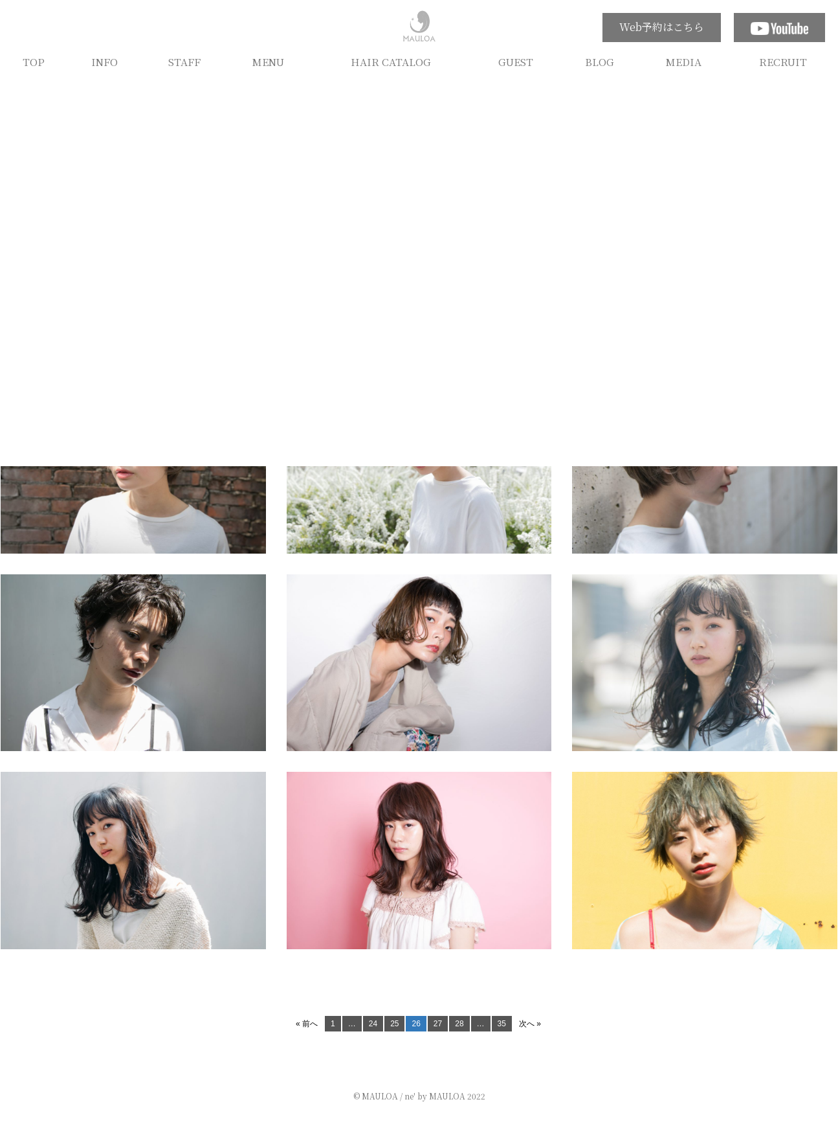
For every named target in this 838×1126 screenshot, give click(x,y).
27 (438, 1023)
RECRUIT (783, 61)
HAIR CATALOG (391, 61)
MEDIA (683, 61)
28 (459, 1023)
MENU (268, 61)
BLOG (599, 61)
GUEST (515, 61)
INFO (104, 61)
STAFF (184, 61)
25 (394, 1023)
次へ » (530, 1023)
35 (502, 1023)
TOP (34, 61)
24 (373, 1023)
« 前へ (307, 1023)
